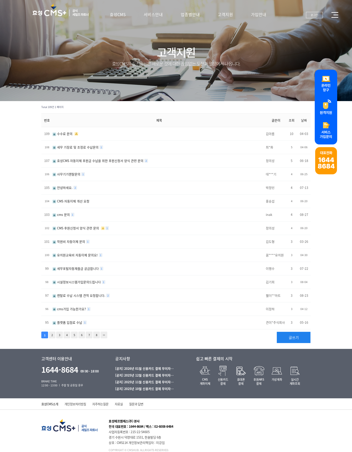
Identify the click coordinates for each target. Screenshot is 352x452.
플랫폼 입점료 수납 (68, 322)
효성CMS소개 (49, 404)
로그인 (314, 15)
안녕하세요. (63, 187)
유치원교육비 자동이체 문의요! (76, 255)
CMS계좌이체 (205, 381)
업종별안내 (190, 14)
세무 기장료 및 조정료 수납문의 (76, 147)
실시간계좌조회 (295, 381)
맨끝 (104, 335)
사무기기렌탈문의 (67, 174)
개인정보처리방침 (75, 404)
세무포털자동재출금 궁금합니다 (76, 268)
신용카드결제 (223, 381)
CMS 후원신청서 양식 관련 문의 (76, 228)
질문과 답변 (136, 404)
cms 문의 (62, 214)
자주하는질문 (100, 404)
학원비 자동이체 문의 (69, 241)
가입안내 (258, 14)
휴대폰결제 (241, 381)
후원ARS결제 (258, 381)
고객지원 (225, 14)
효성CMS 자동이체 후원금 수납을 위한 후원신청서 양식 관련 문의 (98, 160)
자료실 (119, 404)
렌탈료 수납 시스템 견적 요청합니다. (79, 295)
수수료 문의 (63, 133)
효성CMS (118, 14)
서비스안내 (153, 14)
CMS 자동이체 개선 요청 (71, 201)
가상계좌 (277, 379)
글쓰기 (294, 337)
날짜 (304, 120)
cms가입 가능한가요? (70, 309)
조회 (292, 120)
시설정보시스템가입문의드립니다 (77, 282)
